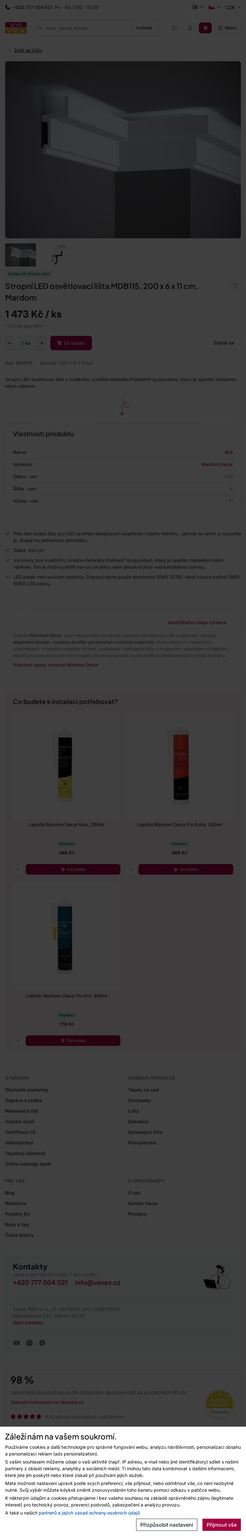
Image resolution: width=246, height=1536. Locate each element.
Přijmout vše (222, 1525)
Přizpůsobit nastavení (166, 1525)
